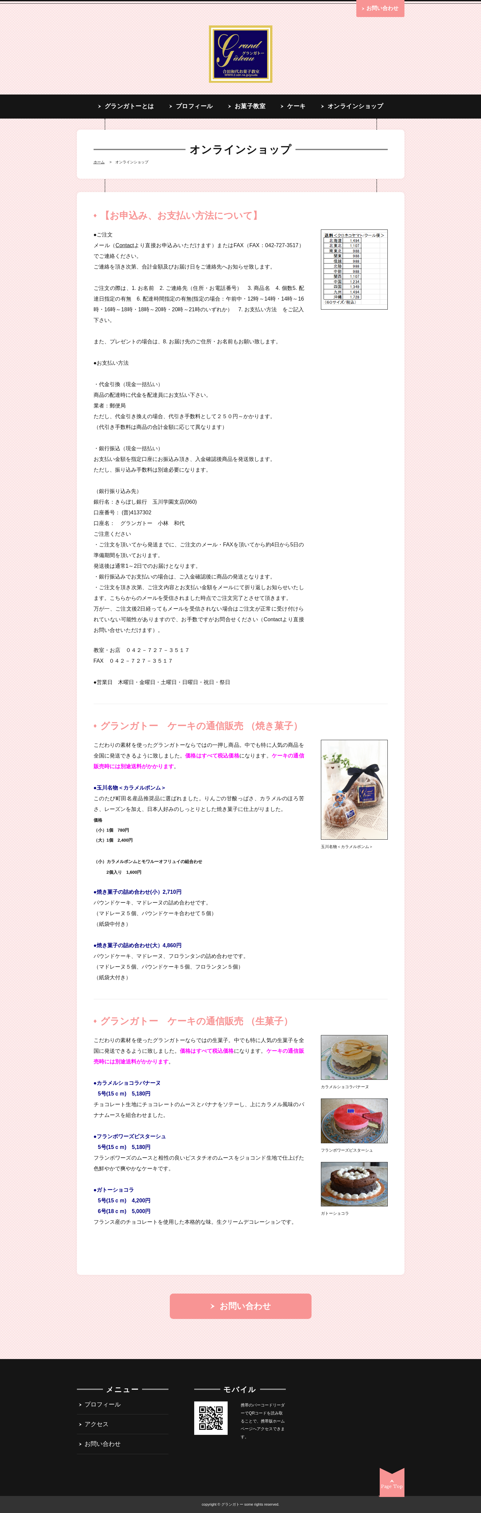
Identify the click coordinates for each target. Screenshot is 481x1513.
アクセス (97, 1424)
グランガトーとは (129, 107)
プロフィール (194, 107)
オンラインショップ (355, 107)
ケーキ (296, 107)
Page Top (392, 1486)
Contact (125, 245)
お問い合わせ (103, 1444)
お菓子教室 (250, 107)
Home (99, 162)
